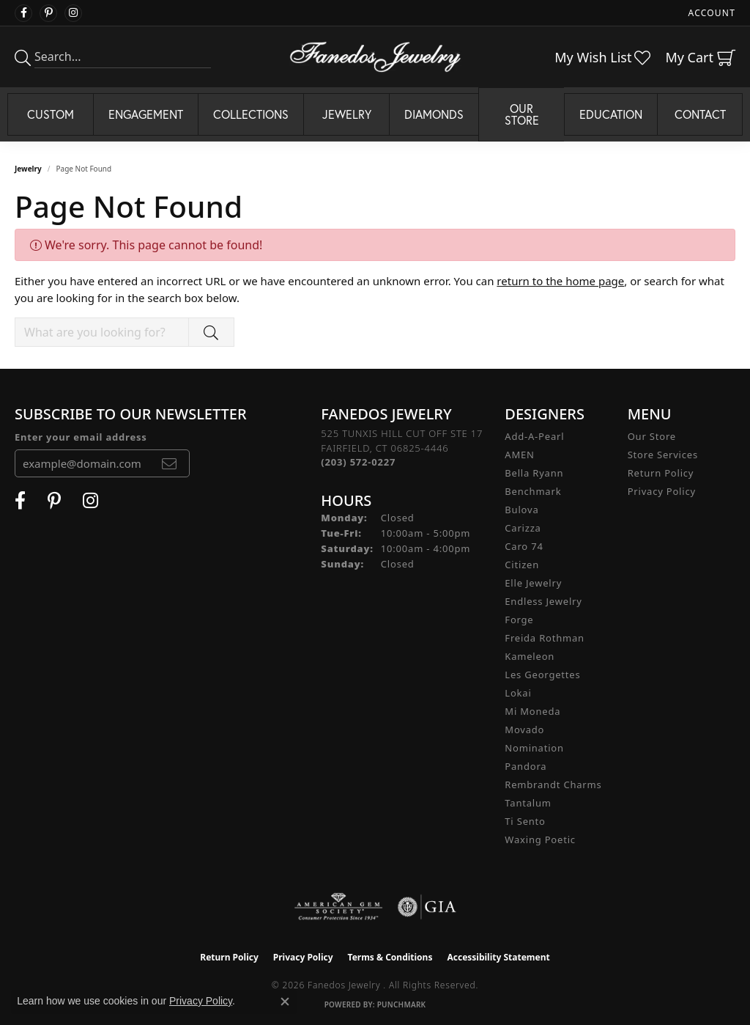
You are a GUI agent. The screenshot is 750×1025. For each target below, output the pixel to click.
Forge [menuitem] (519, 619)
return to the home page (560, 280)
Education (610, 114)
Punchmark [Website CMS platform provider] (401, 1004)
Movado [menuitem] (524, 729)
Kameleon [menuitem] (529, 656)
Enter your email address (81, 437)
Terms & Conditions (390, 957)
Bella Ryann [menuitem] (534, 473)
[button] (710, 13)
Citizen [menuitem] (522, 564)
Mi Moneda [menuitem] (532, 711)
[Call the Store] (358, 462)
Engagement (145, 114)
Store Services (663, 454)
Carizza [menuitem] (523, 527)
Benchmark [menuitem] (533, 491)
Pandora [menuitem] (525, 766)
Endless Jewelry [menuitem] (543, 601)
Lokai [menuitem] (518, 692)
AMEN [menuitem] (519, 454)
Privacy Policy (662, 491)
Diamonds (434, 114)
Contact (700, 114)
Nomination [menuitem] (534, 747)
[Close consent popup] (285, 1001)
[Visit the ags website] (339, 907)
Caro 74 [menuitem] (524, 546)
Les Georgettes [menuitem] (542, 674)
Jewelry (346, 114)
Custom (50, 114)
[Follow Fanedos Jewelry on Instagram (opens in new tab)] (73, 13)
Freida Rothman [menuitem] (544, 637)
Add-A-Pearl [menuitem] (534, 436)
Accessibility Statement (498, 957)
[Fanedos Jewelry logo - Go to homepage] (375, 56)
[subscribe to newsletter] (169, 463)
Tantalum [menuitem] (528, 802)
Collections (251, 114)
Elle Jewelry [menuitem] (533, 582)
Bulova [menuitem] (521, 509)
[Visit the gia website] (427, 907)
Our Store (522, 114)
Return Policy (661, 473)
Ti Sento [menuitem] (525, 821)
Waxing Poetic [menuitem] (540, 839)
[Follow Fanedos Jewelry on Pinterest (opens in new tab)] (48, 13)
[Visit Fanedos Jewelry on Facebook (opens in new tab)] (23, 13)
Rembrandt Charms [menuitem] (553, 784)
